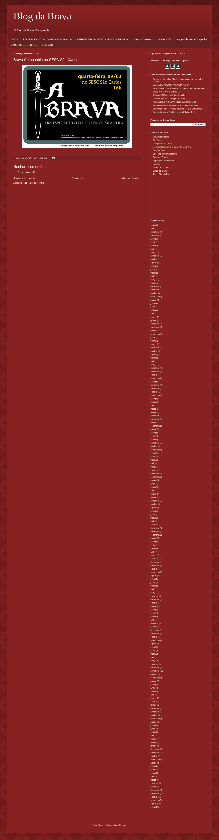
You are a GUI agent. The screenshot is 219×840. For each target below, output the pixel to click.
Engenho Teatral (160, 157)
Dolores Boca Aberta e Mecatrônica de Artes (172, 147)
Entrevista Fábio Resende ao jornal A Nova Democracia (177, 109)
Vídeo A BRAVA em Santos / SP (167, 92)
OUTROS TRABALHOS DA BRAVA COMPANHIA (103, 39)
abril (152, 228)
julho (152, 239)
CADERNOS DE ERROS (24, 45)
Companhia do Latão (162, 144)
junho (152, 242)
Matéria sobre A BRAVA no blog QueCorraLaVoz (174, 102)
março (153, 252)
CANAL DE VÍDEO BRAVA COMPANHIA (171, 85)
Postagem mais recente (24, 178)
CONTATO (47, 45)
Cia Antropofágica (161, 137)
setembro (154, 296)
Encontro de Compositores (165, 154)
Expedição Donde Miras (163, 161)
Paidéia (156, 164)
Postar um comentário (27, 172)
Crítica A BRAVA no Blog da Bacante (169, 98)
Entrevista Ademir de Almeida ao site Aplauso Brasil (176, 105)
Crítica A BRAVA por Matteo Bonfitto (169, 95)
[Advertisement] (165, 193)
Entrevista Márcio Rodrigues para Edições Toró (174, 112)
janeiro (153, 320)
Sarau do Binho (160, 171)
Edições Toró (159, 150)
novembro (154, 235)
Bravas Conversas (143, 39)
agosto (153, 262)
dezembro (154, 232)
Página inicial (77, 178)
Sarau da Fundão (161, 167)
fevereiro (154, 283)
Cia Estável (158, 140)
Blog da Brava (42, 16)
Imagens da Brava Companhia (191, 39)
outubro (153, 259)
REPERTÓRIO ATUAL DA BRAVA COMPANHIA (48, 39)
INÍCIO (14, 39)
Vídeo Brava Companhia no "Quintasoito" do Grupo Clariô (178, 88)
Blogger (122, 825)
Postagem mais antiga (130, 178)
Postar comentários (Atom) (33, 183)
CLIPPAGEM (164, 39)
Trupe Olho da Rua (161, 174)
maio (152, 225)
